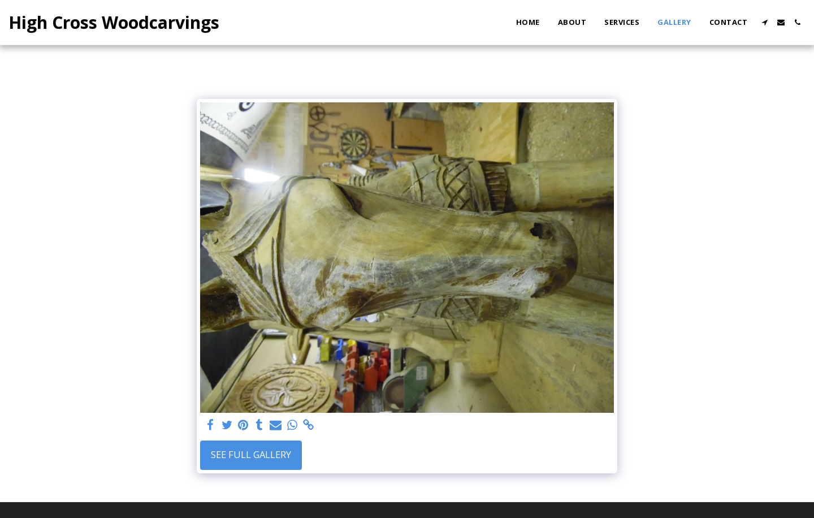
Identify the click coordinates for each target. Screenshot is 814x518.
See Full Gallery (251, 454)
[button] (764, 22)
